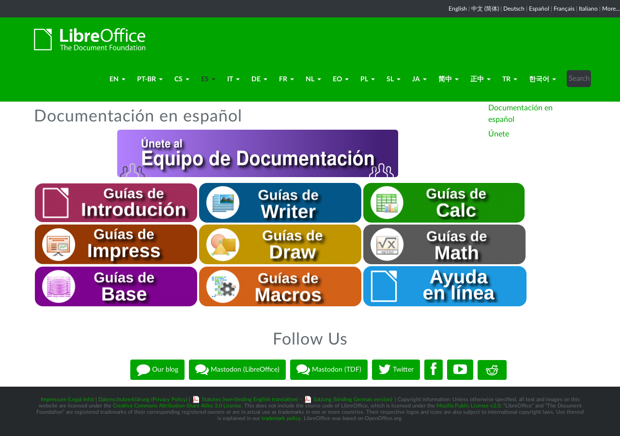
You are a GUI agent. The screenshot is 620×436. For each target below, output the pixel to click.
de (259, 79)
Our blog (157, 369)
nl (313, 79)
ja (419, 79)
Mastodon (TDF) (328, 369)
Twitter (396, 369)
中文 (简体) (485, 9)
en (117, 79)
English (458, 9)
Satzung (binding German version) (352, 399)
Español (539, 9)
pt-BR (150, 79)
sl (394, 79)
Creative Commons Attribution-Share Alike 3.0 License (177, 405)
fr (286, 79)
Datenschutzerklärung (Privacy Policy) (142, 399)
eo (341, 79)
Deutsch (514, 9)
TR (509, 79)
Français (564, 9)
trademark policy (281, 418)
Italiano (588, 9)
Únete (498, 134)
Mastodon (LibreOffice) (237, 369)
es (208, 79)
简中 (448, 79)
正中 (480, 79)
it (233, 79)
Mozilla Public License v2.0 (468, 405)
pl (367, 79)
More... (611, 9)
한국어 (542, 79)
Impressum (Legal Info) (67, 399)
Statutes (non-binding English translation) (250, 399)
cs (181, 79)
